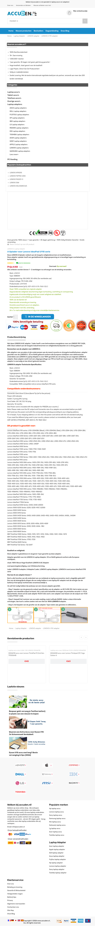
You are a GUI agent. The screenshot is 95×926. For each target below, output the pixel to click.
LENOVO (17, 273)
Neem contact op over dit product (20, 245)
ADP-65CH (32, 287)
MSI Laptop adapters (17, 132)
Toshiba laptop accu (56, 835)
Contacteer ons (13, 907)
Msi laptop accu (55, 822)
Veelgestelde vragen (15, 894)
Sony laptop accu (55, 815)
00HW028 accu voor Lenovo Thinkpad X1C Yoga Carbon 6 (67, 655)
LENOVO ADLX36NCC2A (18, 186)
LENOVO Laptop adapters (19, 148)
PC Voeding (12, 160)
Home (11, 31)
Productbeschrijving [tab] (16, 337)
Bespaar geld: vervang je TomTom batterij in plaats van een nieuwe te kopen (27, 713)
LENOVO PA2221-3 (16, 179)
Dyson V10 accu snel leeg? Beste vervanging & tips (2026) (23, 754)
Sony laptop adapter (56, 870)
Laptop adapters (14, 105)
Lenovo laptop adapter (57, 866)
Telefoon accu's (14, 98)
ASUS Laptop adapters (18, 108)
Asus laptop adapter (56, 856)
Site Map (10, 911)
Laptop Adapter (19, 36)
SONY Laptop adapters (18, 142)
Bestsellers (38, 31)
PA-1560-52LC (42, 287)
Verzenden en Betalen (23, 5)
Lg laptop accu (54, 829)
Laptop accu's (13, 92)
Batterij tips (11, 897)
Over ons (10, 5)
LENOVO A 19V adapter (49, 36)
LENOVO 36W (14, 183)
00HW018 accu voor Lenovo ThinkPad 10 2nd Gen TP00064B (26, 655)
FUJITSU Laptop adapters (19, 115)
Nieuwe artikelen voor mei (42, 5)
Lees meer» (14, 155)
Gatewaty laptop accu (57, 825)
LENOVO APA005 (16, 173)
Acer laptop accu (55, 832)
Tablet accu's (13, 95)
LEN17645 (23, 284)
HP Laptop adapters (17, 118)
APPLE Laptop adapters (18, 145)
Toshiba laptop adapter (58, 873)
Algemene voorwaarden (16, 904)
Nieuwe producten (23, 31)
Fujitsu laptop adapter (57, 860)
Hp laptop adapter (56, 863)
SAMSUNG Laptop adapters (20, 151)
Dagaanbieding (52, 31)
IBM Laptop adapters (17, 122)
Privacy (10, 901)
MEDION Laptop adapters (19, 128)
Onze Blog (65, 31)
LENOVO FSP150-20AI (18, 176)
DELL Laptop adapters (18, 112)
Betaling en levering (14, 887)
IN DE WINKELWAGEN (38, 317)
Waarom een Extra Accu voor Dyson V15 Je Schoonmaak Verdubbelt (26, 733)
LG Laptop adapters (17, 125)
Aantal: (10, 317)
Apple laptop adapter (57, 850)
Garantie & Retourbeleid (16, 891)
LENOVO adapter (33, 36)
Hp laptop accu (55, 809)
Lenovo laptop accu (56, 812)
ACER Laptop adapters (18, 138)
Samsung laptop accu (57, 819)
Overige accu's (13, 102)
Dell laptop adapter (56, 853)
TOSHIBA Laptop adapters (19, 135)
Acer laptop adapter (56, 846)
